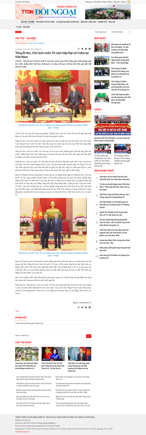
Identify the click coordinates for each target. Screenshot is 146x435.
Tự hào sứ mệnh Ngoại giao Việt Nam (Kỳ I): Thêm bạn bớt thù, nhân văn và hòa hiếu (115, 187)
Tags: (17, 311)
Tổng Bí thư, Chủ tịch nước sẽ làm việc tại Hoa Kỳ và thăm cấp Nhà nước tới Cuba (33, 385)
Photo (110, 2)
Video (104, 2)
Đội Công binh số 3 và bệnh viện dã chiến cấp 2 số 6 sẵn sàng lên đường (33, 404)
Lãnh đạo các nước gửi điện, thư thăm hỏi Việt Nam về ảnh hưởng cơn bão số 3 (26, 365)
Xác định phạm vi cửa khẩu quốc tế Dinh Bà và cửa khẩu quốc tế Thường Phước (114, 204)
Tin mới (18, 32)
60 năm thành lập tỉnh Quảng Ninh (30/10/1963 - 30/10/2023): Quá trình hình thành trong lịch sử (115, 222)
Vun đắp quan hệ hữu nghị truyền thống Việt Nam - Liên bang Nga (120, 60)
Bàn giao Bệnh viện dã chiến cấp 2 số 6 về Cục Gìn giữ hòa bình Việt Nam (32, 398)
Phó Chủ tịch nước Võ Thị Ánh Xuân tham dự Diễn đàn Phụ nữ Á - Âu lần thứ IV (53, 365)
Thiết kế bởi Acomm (22, 432)
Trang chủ (89, 2)
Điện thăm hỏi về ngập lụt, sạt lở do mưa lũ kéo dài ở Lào (72, 378)
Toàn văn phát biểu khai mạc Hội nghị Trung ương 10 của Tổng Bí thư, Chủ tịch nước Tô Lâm (73, 404)
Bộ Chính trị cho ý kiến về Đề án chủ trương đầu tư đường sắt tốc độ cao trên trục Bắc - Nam (73, 391)
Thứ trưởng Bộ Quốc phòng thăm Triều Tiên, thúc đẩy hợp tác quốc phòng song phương (33, 378)
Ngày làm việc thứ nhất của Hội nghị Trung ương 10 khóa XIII (73, 398)
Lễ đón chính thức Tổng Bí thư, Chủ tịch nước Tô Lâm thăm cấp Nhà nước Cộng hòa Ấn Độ (102, 161)
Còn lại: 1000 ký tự (22, 335)
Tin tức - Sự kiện (25, 38)
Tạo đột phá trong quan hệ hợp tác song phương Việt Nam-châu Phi (73, 385)
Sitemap (116, 2)
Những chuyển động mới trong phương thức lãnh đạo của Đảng (33, 391)
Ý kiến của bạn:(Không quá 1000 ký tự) (29, 323)
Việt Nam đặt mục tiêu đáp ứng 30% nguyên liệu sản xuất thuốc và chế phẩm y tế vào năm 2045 (114, 232)
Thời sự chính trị (21, 43)
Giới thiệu (97, 2)
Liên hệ (123, 2)
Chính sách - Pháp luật (36, 43)
